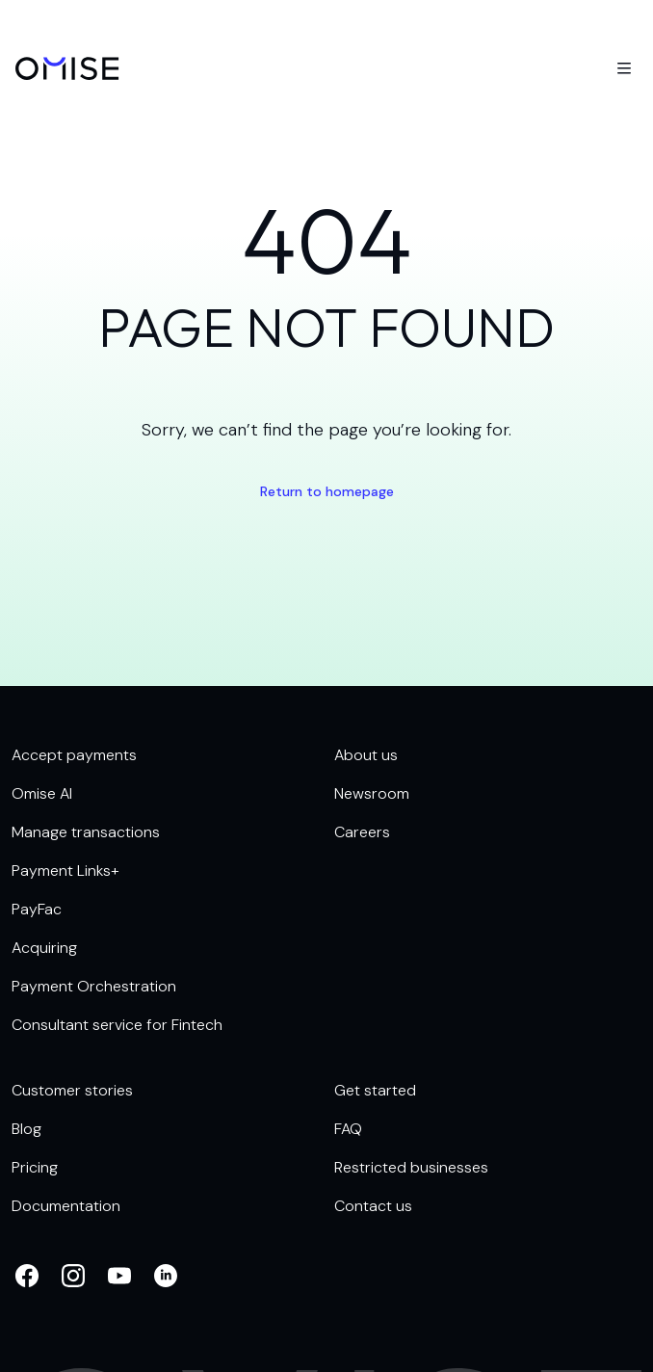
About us (366, 755)
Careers (362, 832)
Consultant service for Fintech (117, 1025)
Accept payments (74, 755)
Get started (375, 1090)
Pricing (35, 1167)
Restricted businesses (411, 1167)
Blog (26, 1129)
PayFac (37, 909)
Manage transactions (86, 832)
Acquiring (44, 947)
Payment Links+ (65, 870)
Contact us (373, 1206)
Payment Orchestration (94, 986)
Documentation (66, 1206)
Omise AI (42, 793)
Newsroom (371, 793)
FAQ (348, 1129)
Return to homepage (327, 491)
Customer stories (72, 1090)
